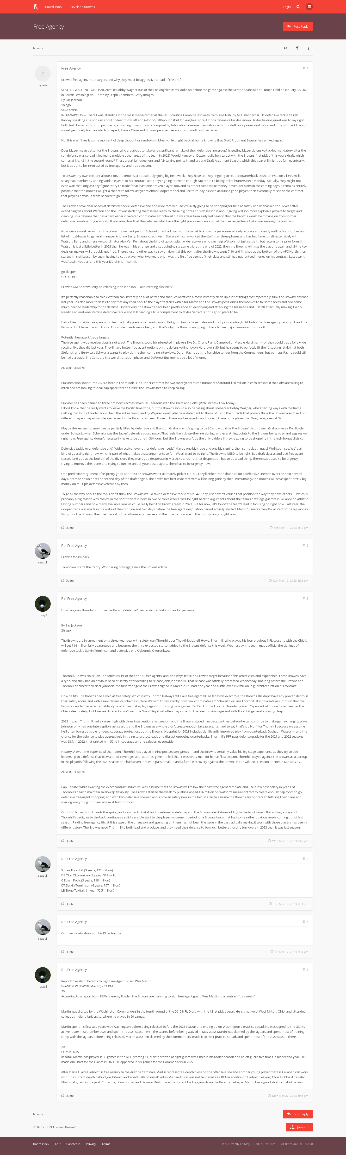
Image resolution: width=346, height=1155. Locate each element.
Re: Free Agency (74, 545)
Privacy (91, 1144)
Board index (41, 1144)
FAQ (58, 1144)
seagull (43, 562)
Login (287, 7)
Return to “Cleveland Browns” (54, 1127)
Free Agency (48, 26)
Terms (106, 1144)
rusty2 (43, 615)
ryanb (43, 85)
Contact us (73, 1144)
